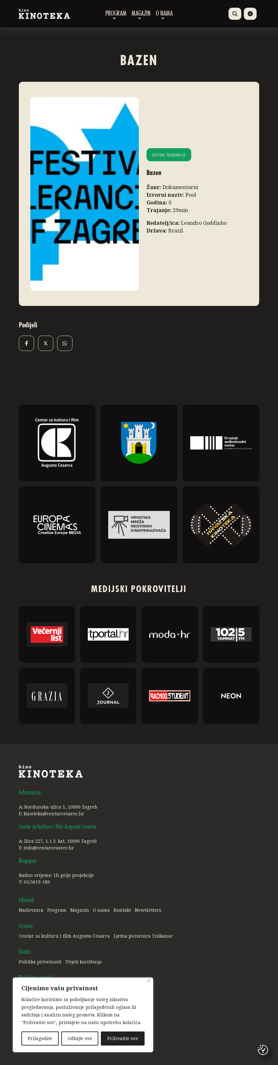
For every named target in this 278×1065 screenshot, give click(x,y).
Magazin (141, 14)
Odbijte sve (80, 1038)
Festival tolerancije (169, 155)
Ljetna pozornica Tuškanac (143, 936)
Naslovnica (31, 910)
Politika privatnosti (40, 962)
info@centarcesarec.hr (49, 848)
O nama (164, 14)
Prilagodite (40, 1038)
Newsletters (148, 910)
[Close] (148, 980)
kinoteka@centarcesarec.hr (54, 813)
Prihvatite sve (122, 1038)
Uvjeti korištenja (83, 962)
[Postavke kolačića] (263, 1050)
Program (115, 14)
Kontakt (122, 910)
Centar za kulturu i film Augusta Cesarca (64, 936)
